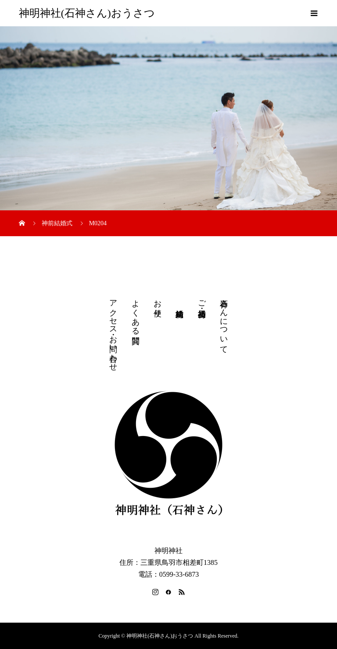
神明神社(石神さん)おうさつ (87, 13)
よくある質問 (135, 312)
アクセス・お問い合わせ (113, 330)
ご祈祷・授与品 (201, 299)
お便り (157, 303)
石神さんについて (223, 322)
